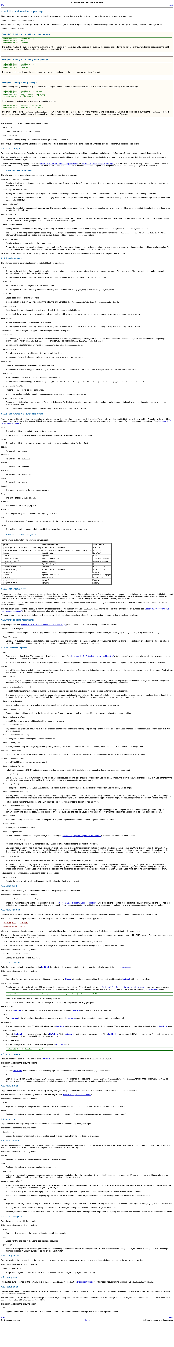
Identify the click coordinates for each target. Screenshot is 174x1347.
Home (87, 1345)
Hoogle (68, 998)
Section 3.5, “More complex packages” (97, 168)
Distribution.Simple (85, 1306)
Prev (3, 5)
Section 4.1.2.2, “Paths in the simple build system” (92, 668)
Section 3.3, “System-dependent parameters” (59, 168)
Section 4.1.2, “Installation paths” (77, 1116)
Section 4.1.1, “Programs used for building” (77, 920)
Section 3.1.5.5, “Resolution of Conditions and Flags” (43, 636)
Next (171, 5)
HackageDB (153, 1008)
